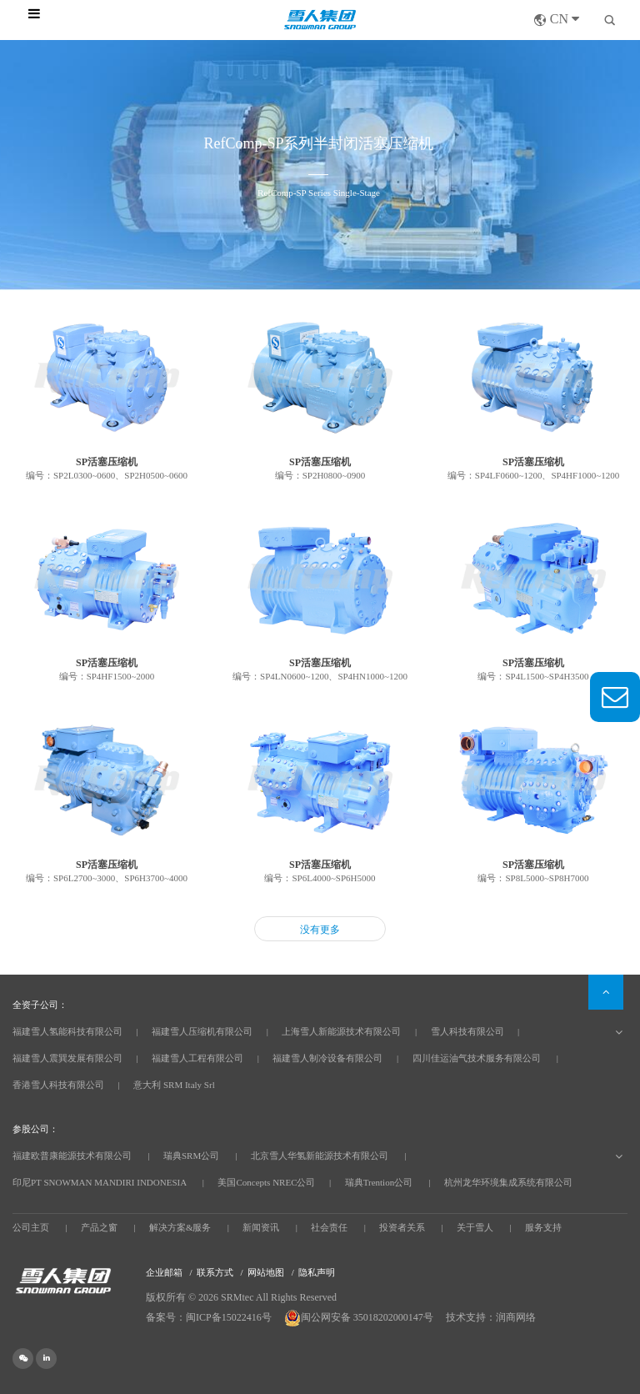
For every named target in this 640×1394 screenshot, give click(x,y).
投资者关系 (402, 1227)
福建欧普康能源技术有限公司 (72, 1156)
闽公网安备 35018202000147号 (360, 1317)
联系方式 (215, 1272)
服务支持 (543, 1227)
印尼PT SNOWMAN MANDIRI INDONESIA (99, 1182)
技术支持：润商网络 (491, 1317)
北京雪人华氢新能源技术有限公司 (319, 1156)
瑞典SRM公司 (191, 1156)
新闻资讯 (260, 1227)
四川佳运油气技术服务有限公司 (476, 1058)
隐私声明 (316, 1272)
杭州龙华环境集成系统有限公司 (508, 1182)
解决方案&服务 (180, 1227)
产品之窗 (99, 1227)
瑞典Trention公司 (379, 1182)
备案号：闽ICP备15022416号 (209, 1317)
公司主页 (30, 1227)
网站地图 (266, 1272)
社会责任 (329, 1227)
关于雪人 (475, 1227)
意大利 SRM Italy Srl (173, 1085)
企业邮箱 (164, 1272)
